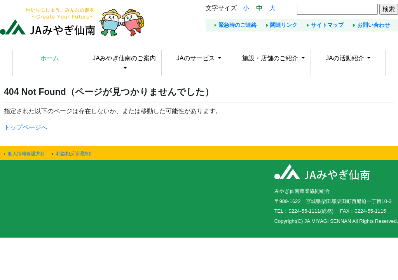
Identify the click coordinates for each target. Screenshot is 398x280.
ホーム (49, 58)
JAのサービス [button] (196, 58)
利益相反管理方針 (74, 153)
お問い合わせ (373, 25)
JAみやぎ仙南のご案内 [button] (124, 58)
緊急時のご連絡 (237, 25)
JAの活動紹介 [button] (346, 58)
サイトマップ (327, 25)
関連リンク (283, 25)
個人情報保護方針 (26, 153)
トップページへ (25, 127)
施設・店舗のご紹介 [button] (271, 58)
